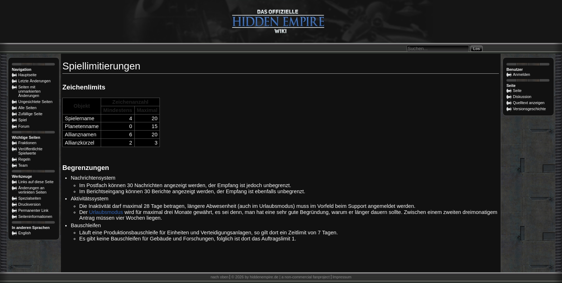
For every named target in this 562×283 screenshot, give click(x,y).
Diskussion (522, 96)
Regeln (24, 159)
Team (23, 165)
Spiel (22, 120)
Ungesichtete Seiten (35, 101)
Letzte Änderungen (34, 81)
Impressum (342, 277)
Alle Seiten (27, 108)
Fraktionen (27, 143)
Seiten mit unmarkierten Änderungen (29, 91)
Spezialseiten (29, 198)
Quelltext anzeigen (528, 103)
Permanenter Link (33, 210)
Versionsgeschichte (529, 109)
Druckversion (29, 204)
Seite (517, 90)
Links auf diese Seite (35, 182)
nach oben (220, 277)
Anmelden (521, 74)
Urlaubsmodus (106, 212)
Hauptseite (27, 75)
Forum (23, 126)
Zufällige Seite (30, 114)
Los (476, 49)
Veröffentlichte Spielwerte (30, 151)
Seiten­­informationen (35, 216)
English (24, 233)
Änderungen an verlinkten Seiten (32, 190)
